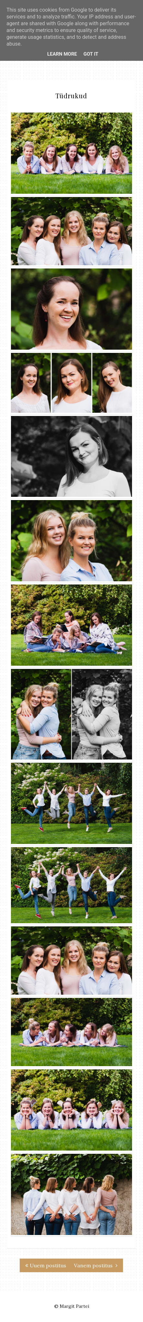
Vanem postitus (95, 1265)
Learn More (62, 54)
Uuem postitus (45, 1265)
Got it (90, 54)
